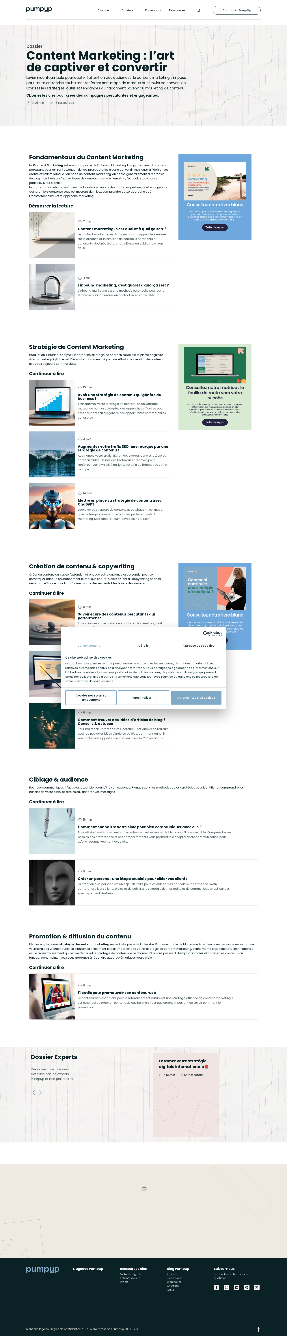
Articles (172, 1274)
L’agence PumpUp (88, 1269)
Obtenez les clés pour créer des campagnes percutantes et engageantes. (92, 95)
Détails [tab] (143, 646)
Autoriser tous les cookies (196, 698)
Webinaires (174, 1282)
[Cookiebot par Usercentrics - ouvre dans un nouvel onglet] (206, 633)
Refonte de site (130, 1278)
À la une (103, 10)
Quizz (170, 1289)
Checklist (173, 1286)
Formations (153, 10)
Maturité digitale (131, 1274)
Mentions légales (37, 1329)
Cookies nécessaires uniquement (91, 698)
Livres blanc (174, 1278)
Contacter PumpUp (237, 10)
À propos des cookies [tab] (198, 646)
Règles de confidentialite (67, 1329)
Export (124, 1282)
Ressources (177, 10)
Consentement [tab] (88, 646)
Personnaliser (143, 698)
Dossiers (127, 10)
